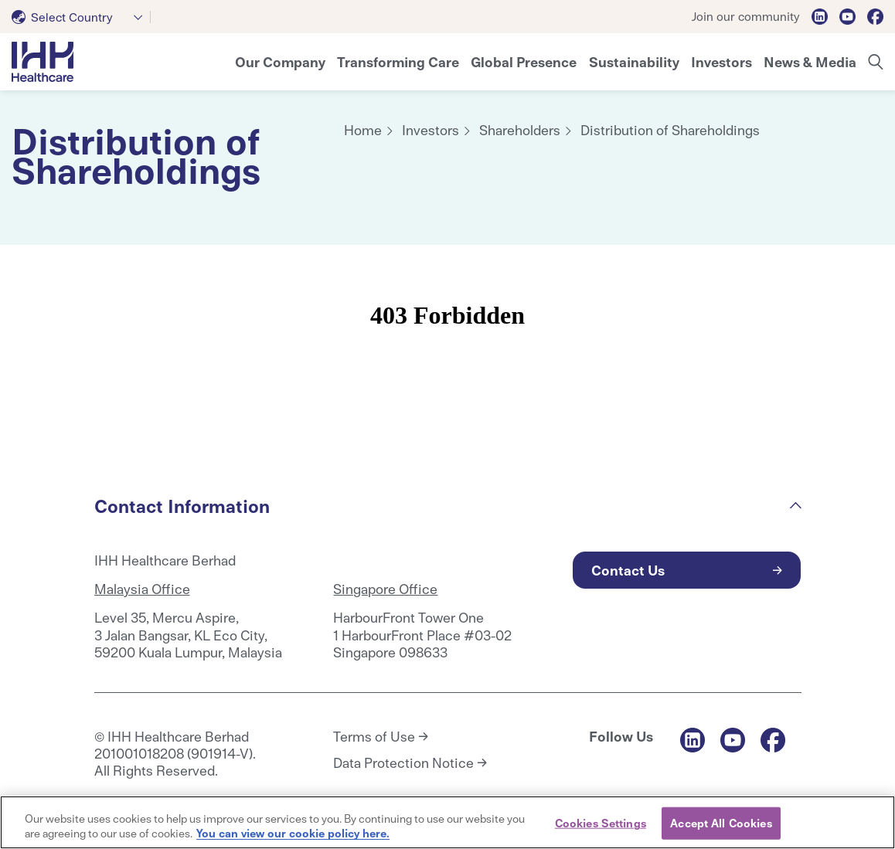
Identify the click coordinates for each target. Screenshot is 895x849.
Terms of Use (374, 736)
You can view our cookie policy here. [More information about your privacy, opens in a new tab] (293, 833)
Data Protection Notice (403, 762)
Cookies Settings (600, 823)
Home (363, 129)
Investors (430, 129)
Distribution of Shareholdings (670, 129)
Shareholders (519, 129)
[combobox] (81, 17)
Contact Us (628, 570)
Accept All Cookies (720, 823)
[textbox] (65, 17)
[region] (447, 822)
